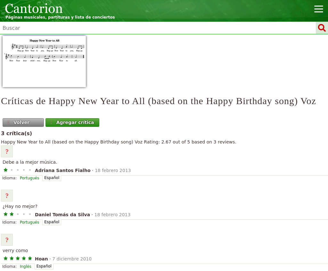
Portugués (29, 178)
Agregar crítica (71, 122)
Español (51, 178)
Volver (17, 122)
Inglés (25, 266)
